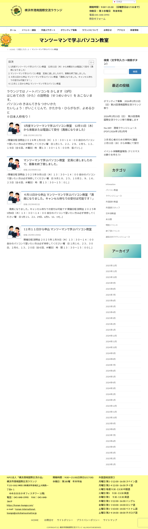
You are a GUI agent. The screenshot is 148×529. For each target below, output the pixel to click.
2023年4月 (111, 447)
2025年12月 (111, 265)
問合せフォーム (97, 18)
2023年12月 (111, 406)
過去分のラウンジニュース (118, 236)
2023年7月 (111, 435)
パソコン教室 (112, 190)
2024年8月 (111, 359)
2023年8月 (111, 429)
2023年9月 (111, 423)
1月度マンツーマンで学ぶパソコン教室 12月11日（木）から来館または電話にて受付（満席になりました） (51, 68)
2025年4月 (111, 312)
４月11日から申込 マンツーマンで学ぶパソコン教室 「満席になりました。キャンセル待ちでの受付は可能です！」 (51, 78)
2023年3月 (111, 452)
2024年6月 (111, 370)
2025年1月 (111, 330)
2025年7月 (111, 294)
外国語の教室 (112, 201)
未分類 (109, 219)
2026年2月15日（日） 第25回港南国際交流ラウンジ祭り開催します (122, 118)
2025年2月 (111, 324)
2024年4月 (111, 382)
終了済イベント (113, 231)
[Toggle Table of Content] (90, 62)
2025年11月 (111, 271)
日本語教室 (111, 213)
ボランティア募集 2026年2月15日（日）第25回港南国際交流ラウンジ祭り (122, 104)
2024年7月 (111, 365)
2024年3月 (111, 388)
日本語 (117, 2)
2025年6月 (111, 300)
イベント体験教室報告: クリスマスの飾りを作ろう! (121, 153)
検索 (135, 71)
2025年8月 (111, 289)
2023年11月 (111, 411)
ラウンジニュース (114, 196)
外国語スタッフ (113, 207)
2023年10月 (111, 417)
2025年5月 (111, 306)
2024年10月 (111, 347)
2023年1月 (111, 464)
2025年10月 (111, 277)
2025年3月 (111, 318)
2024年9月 (111, 353)
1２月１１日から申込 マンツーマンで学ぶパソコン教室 (35, 83)
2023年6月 (111, 441)
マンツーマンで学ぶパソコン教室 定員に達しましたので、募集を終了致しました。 (48, 73)
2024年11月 (111, 341)
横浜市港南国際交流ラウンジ (71, 527)
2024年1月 (111, 400)
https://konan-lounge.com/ (20, 505)
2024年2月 (111, 394)
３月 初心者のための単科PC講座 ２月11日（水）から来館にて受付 (122, 141)
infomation (110, 184)
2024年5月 (111, 376)
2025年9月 (111, 283)
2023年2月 (111, 458)
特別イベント (112, 225)
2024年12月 (111, 335)
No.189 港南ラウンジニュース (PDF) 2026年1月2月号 (120, 130)
